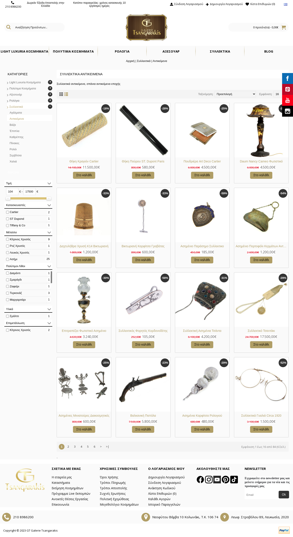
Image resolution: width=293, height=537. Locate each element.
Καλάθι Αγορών (159, 499)
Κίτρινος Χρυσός (20, 239)
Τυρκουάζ (16, 293)
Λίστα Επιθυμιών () (162, 493)
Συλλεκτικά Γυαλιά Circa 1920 (261, 415)
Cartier (14, 212)
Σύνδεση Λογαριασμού (164, 483)
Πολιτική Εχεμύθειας (114, 499)
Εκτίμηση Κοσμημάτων (67, 488)
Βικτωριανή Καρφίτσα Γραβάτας (143, 246)
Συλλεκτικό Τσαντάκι (261, 330)
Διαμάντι (15, 273)
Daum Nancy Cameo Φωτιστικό (261, 161)
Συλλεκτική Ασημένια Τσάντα (202, 330)
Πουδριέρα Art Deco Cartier (202, 161)
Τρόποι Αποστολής (113, 488)
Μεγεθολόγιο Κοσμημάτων (119, 504)
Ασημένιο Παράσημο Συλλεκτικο (202, 246)
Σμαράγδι (16, 279)
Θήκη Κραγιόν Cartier (84, 161)
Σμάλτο (14, 316)
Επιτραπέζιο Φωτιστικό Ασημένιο (84, 330)
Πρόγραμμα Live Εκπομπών (71, 493)
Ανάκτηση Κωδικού (161, 488)
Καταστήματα (61, 483)
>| (107, 446)
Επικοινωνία (60, 504)
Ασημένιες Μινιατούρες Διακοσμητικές (84, 415)
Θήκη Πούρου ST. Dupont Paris (143, 161)
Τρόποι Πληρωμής (113, 483)
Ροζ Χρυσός (17, 245)
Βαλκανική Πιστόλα (143, 415)
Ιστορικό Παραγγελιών (164, 504)
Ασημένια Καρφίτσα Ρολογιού (202, 415)
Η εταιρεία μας (62, 477)
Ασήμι (13, 259)
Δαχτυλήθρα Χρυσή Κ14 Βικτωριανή (84, 246)
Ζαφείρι (14, 286)
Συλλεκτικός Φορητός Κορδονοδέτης (143, 330)
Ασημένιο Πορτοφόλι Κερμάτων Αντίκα (261, 246)
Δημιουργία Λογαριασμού (166, 477)
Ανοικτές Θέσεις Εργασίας (70, 499)
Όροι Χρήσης (109, 477)
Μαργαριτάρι (18, 299)
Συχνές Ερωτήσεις (112, 493)
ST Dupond (17, 218)
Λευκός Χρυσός (19, 252)
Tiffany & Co (17, 225)
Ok (284, 494)
